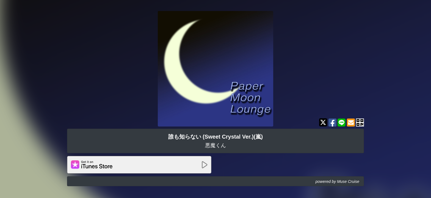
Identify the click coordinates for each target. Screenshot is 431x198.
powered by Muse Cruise (337, 181)
